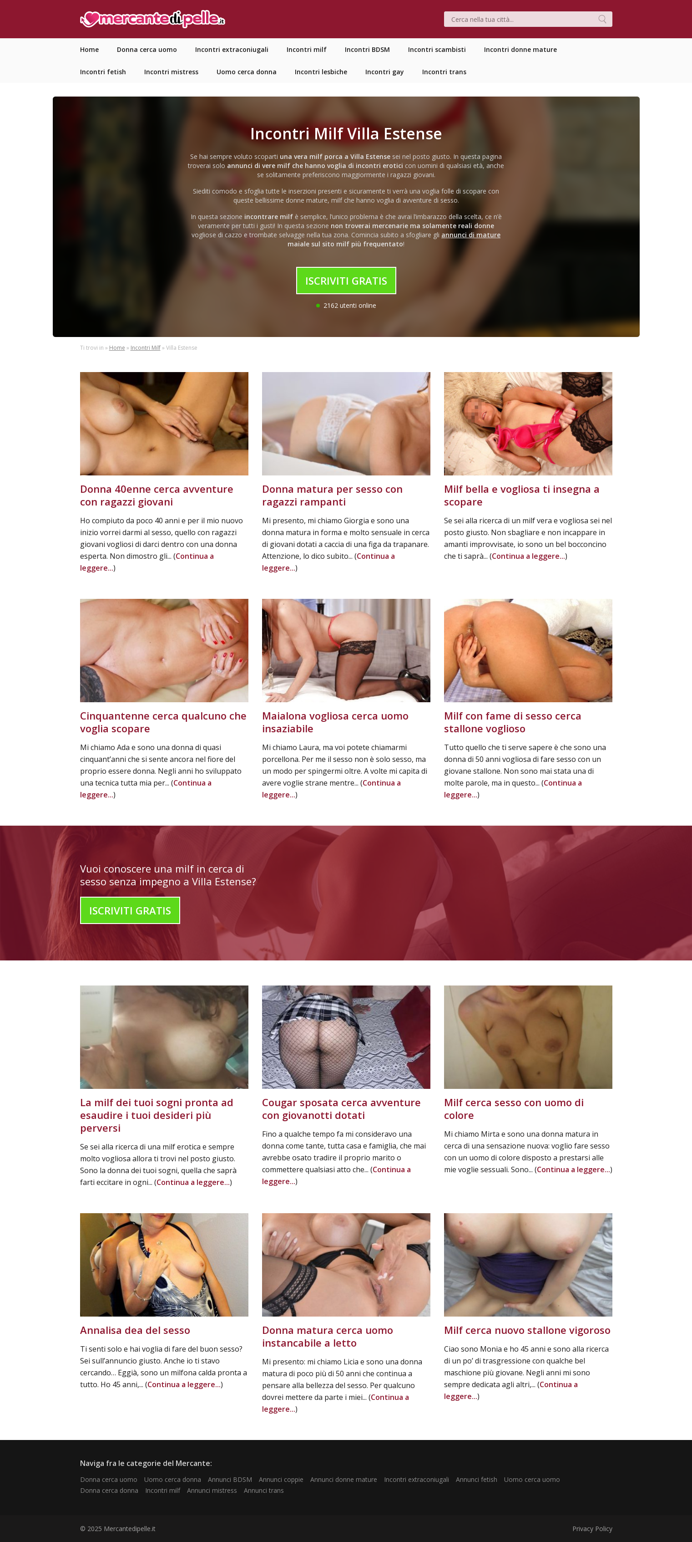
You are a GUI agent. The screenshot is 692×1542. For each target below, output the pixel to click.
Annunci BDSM (230, 1479)
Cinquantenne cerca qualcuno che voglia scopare (163, 722)
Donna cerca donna (109, 1490)
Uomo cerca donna (172, 1479)
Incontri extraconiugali (416, 1479)
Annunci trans (264, 1490)
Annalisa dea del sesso (135, 1330)
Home (117, 348)
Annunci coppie (281, 1479)
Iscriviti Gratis (346, 280)
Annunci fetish (476, 1479)
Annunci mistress (212, 1490)
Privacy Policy (592, 1528)
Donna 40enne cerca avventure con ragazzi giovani (156, 495)
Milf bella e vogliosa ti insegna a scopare (522, 495)
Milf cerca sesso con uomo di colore (514, 1108)
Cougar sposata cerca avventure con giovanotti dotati (341, 1108)
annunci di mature (470, 234)
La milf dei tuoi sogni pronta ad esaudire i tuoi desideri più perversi (156, 1114)
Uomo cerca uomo (532, 1479)
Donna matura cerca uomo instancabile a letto (327, 1336)
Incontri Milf (146, 348)
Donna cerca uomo (108, 1479)
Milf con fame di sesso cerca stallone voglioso (512, 722)
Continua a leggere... (528, 556)
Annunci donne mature (343, 1479)
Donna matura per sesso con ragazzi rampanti (332, 495)
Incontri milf (162, 1490)
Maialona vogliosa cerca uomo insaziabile (335, 722)
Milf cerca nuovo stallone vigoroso (527, 1330)
